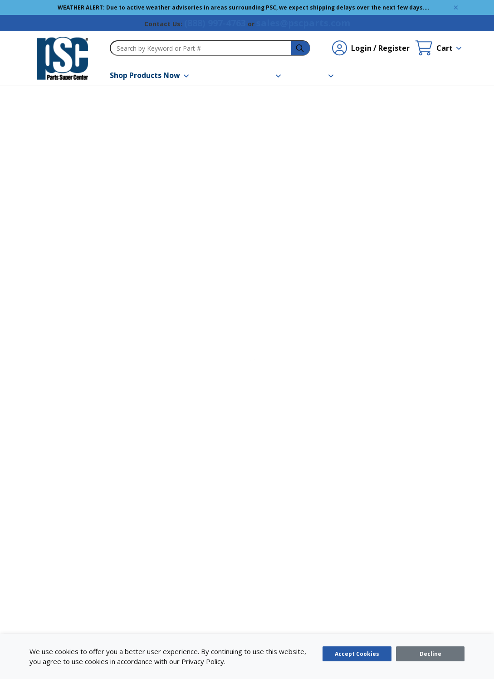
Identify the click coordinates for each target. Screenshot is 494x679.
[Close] (430, 653)
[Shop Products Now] (149, 75)
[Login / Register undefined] (371, 48)
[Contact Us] (364, 75)
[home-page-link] (62, 58)
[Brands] (212, 75)
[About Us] (312, 75)
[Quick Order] (418, 75)
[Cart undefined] (438, 48)
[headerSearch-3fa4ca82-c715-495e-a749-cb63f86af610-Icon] (300, 48)
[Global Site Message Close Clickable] (456, 7)
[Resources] (258, 75)
